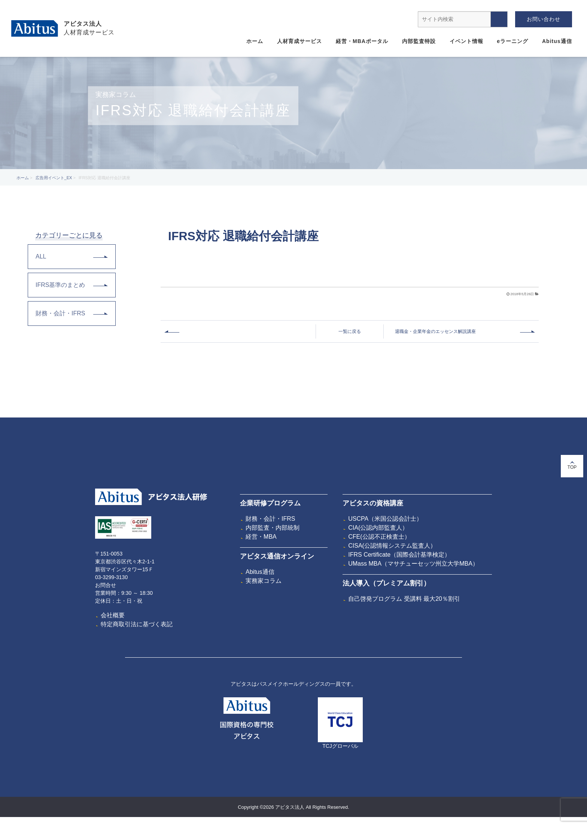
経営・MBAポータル (362, 41)
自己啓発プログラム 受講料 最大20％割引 (404, 599)
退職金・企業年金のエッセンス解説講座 (435, 331)
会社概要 (113, 615)
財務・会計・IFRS (72, 313)
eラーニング (512, 41)
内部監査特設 (419, 41)
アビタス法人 (83, 24)
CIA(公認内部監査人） (378, 527)
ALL (72, 256)
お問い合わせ (543, 19)
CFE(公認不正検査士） (379, 536)
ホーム (254, 41)
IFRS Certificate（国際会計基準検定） (399, 554)
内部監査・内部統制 (272, 527)
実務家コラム (264, 581)
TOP (572, 465)
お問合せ (105, 585)
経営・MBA (261, 536)
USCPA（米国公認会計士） (385, 519)
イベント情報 (466, 41)
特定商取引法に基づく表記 (137, 624)
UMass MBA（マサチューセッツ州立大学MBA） (413, 563)
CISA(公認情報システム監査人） (392, 545)
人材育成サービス (299, 41)
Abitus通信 (557, 41)
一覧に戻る (349, 331)
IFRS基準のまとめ (72, 285)
